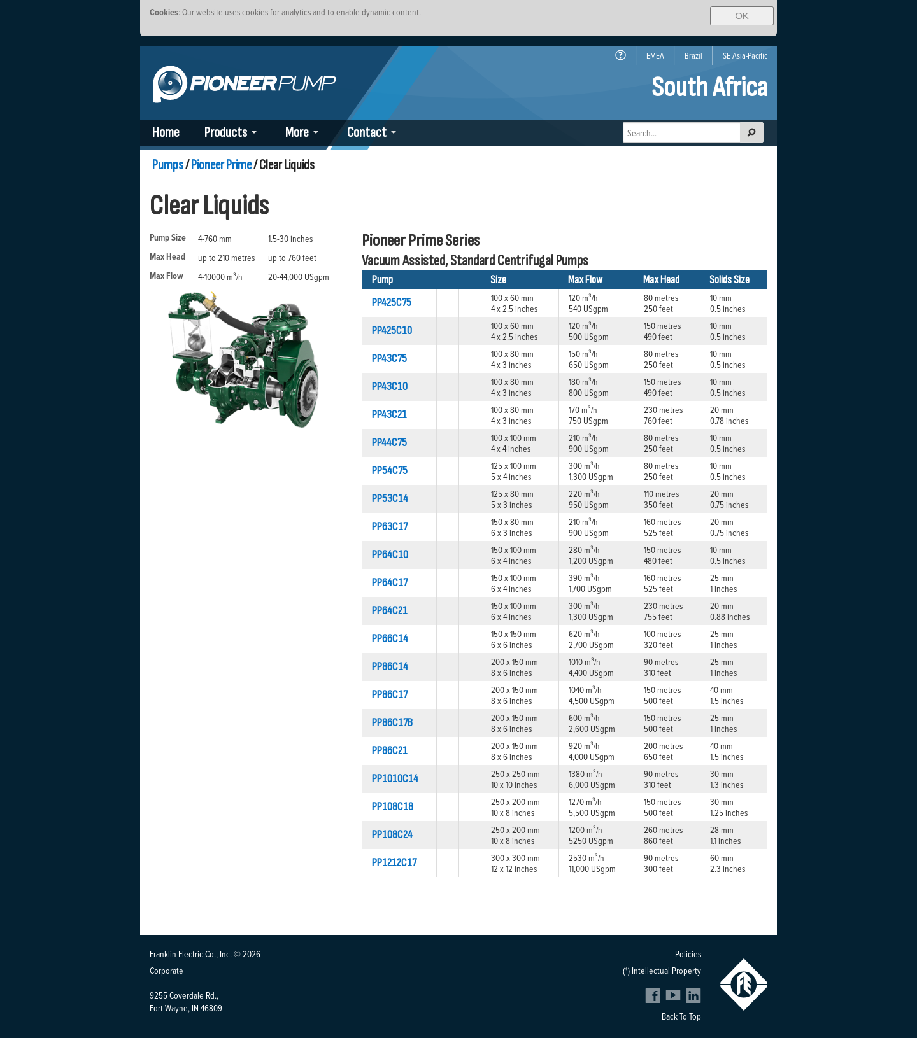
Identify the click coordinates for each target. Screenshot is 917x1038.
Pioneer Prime (221, 165)
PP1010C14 (395, 778)
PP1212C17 (394, 862)
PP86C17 (390, 694)
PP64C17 (390, 582)
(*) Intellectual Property (662, 970)
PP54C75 (390, 470)
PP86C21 (390, 750)
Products (225, 132)
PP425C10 (392, 330)
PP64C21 (390, 610)
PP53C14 (390, 498)
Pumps (167, 165)
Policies (688, 954)
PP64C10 (390, 554)
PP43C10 (390, 386)
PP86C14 (390, 666)
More (297, 132)
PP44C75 (389, 442)
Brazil (693, 55)
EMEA (655, 55)
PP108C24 (392, 834)
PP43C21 (389, 414)
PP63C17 (390, 526)
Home (166, 132)
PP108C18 (392, 806)
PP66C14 (390, 638)
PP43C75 (389, 358)
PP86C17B (392, 722)
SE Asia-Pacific (745, 55)
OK (742, 15)
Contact (367, 132)
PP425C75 (391, 302)
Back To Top (681, 1016)
